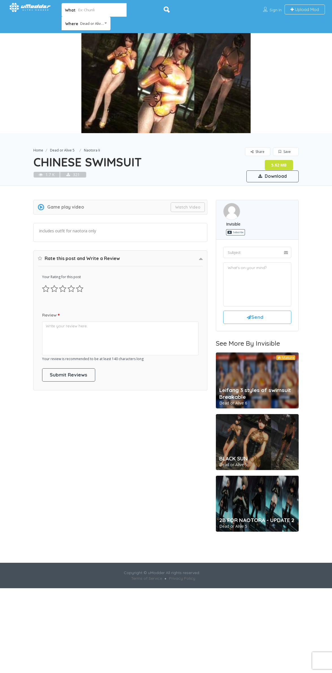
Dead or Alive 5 (62, 150)
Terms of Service (146, 578)
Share (257, 151)
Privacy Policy (182, 578)
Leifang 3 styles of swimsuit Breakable (255, 394)
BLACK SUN (233, 459)
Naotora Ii (92, 150)
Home (38, 150)
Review (51, 315)
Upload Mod (304, 9)
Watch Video (187, 207)
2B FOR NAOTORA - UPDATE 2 (256, 520)
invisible (233, 224)
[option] (166, 83)
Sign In (276, 9)
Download (272, 176)
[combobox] (86, 23)
